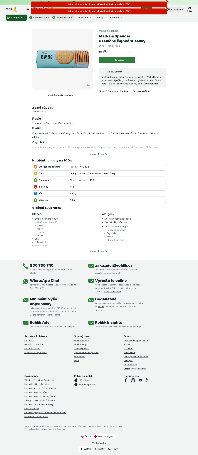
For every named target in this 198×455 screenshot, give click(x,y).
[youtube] (140, 380)
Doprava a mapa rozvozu (136, 340)
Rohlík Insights (108, 322)
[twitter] (147, 380)
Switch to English (103, 436)
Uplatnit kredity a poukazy (86, 352)
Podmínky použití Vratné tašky (38, 404)
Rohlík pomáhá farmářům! (136, 356)
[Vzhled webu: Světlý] (99, 449)
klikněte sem (58, 429)
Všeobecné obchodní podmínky (39, 380)
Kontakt (127, 344)
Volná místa (129, 352)
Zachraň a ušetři (63, 17)
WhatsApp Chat (44, 280)
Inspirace (84, 17)
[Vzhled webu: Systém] (85, 449)
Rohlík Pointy (80, 344)
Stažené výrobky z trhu (135, 369)
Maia (76, 360)
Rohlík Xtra (29, 340)
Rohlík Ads (39, 322)
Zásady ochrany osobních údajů (39, 400)
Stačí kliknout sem (112, 291)
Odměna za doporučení (35, 352)
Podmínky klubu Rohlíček (35, 392)
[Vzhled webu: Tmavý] (113, 449)
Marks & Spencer (107, 91)
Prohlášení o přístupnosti (36, 416)
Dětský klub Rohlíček (34, 344)
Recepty (116, 17)
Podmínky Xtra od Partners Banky (40, 388)
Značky (101, 17)
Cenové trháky (39, 17)
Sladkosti (124, 91)
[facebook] (126, 380)
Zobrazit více (151, 83)
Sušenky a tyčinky (141, 91)
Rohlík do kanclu (81, 340)
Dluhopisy (128, 360)
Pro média (128, 348)
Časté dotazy (130, 364)
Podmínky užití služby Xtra (36, 384)
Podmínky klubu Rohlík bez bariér (39, 396)
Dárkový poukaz (81, 348)
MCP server (79, 356)
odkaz (101, 306)
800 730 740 (42, 265)
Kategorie (16, 17)
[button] (175, 9)
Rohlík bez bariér (32, 348)
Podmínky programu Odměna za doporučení (45, 412)
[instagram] (133, 380)
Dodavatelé (106, 299)
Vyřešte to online (111, 280)
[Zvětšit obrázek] (88, 85)
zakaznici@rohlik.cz (114, 265)
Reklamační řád (31, 408)
